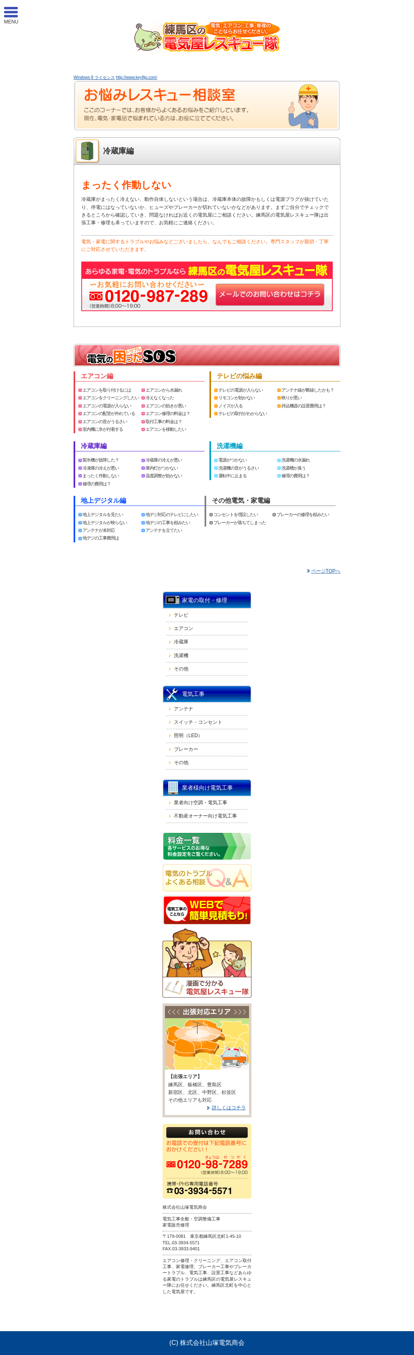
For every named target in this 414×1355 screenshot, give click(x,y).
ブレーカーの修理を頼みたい (303, 514)
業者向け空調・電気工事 (200, 802)
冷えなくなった (160, 397)
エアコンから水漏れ (164, 390)
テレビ (181, 615)
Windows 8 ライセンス (94, 77)
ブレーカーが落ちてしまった (239, 522)
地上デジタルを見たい (102, 514)
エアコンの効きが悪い (166, 405)
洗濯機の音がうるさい (238, 468)
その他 (181, 669)
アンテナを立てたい (164, 530)
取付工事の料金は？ (164, 421)
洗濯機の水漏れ (295, 459)
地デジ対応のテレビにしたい (172, 514)
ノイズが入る (230, 405)
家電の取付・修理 (204, 600)
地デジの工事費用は (100, 537)
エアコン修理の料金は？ (168, 413)
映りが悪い (291, 397)
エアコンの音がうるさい (104, 421)
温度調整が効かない (164, 475)
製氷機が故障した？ (100, 459)
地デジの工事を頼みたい (168, 522)
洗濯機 (181, 655)
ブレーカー (186, 749)
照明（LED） (188, 735)
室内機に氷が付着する (102, 429)
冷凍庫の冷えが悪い (100, 468)
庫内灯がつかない (162, 468)
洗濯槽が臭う (293, 468)
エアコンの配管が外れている (108, 413)
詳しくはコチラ (229, 1108)
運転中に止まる (232, 475)
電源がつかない (232, 459)
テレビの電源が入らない (240, 390)
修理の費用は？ (96, 483)
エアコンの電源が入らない (106, 405)
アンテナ (183, 709)
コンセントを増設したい (235, 514)
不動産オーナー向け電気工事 (205, 816)
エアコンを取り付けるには (106, 390)
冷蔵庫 (181, 642)
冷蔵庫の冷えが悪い (164, 459)
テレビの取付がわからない (242, 413)
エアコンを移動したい (166, 429)
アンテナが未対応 (98, 530)
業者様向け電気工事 (207, 787)
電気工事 (193, 694)
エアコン (183, 628)
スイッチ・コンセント (198, 722)
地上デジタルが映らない (104, 522)
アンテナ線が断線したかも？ (307, 390)
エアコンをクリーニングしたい (110, 397)
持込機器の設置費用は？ (303, 405)
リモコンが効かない (236, 397)
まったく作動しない (100, 475)
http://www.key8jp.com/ (136, 77)
